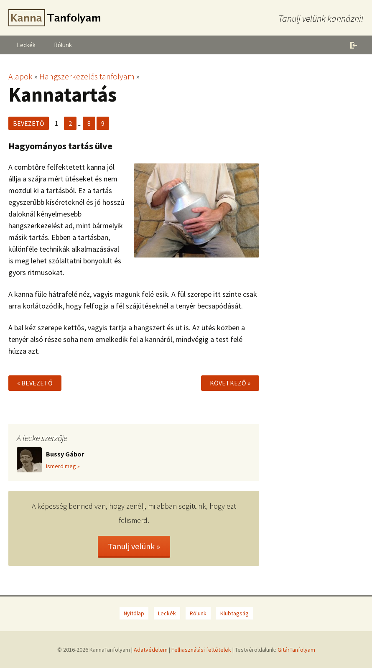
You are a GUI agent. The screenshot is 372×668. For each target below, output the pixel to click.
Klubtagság (234, 613)
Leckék (26, 45)
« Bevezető (35, 383)
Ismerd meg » (63, 466)
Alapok (20, 76)
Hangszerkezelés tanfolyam (87, 76)
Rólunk (63, 45)
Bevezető (28, 123)
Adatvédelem (151, 649)
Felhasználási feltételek (201, 649)
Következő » (230, 383)
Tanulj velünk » (134, 546)
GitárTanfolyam (296, 649)
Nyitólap (134, 613)
